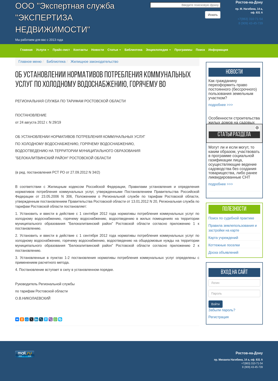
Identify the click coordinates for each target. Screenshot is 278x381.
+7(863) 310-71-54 (250, 19)
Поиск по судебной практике (231, 218)
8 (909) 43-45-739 (250, 23)
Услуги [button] (42, 49)
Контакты (80, 49)
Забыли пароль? (221, 310)
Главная (26, 49)
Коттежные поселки (224, 245)
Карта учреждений (223, 238)
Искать (213, 15)
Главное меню (29, 61)
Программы (183, 49)
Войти (215, 304)
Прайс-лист (61, 49)
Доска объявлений (223, 252)
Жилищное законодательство (94, 61)
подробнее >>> (220, 105)
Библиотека (133, 49)
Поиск (200, 49)
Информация (218, 49)
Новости (97, 49)
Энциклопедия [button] (158, 49)
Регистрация (218, 317)
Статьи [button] (114, 49)
